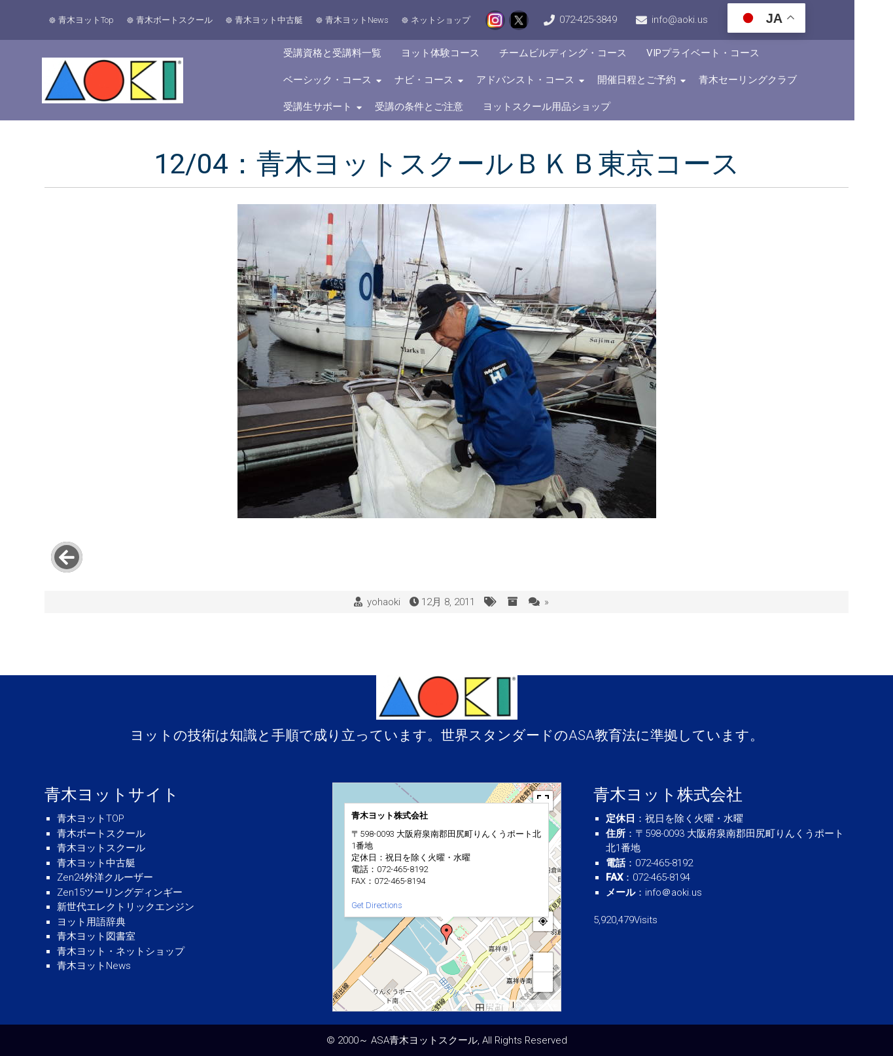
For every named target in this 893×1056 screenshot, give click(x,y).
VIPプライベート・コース (715, 53)
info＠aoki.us (673, 892)
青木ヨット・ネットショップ (120, 951)
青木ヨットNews (359, 20)
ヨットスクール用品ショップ (559, 107)
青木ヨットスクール (101, 848)
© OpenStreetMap (536, 1005)
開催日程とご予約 (649, 80)
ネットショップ (442, 20)
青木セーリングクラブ (760, 80)
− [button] (543, 982)
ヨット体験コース (452, 53)
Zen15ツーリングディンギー (120, 892)
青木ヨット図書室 (96, 936)
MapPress (498, 1005)
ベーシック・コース (340, 80)
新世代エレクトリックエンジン (125, 907)
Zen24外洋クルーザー (105, 877)
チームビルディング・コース (575, 53)
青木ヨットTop (88, 20)
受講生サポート (330, 107)
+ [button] (543, 962)
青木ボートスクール (176, 20)
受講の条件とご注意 (431, 107)
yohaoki (383, 589)
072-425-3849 (607, 20)
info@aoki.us (708, 20)
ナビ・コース (436, 80)
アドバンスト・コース (538, 80)
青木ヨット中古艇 (271, 20)
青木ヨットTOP (90, 818)
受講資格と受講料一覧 (345, 53)
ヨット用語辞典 (91, 922)
